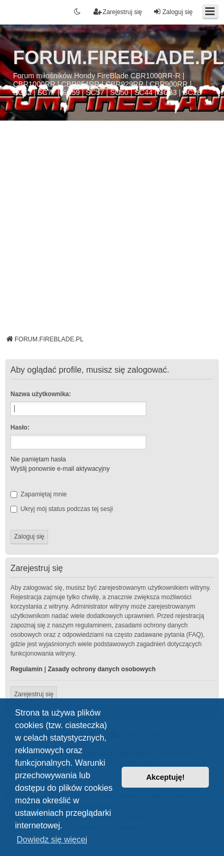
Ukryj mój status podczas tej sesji (61, 509)
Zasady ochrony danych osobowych (102, 669)
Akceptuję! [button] (165, 777)
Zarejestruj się (33, 694)
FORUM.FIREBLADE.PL (118, 57)
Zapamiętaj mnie (38, 494)
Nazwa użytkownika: (40, 394)
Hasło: (20, 427)
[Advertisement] (98, 231)
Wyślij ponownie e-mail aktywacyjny (60, 468)
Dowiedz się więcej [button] (52, 839)
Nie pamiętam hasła (38, 459)
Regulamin (26, 669)
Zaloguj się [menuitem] (173, 12)
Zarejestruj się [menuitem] (117, 12)
